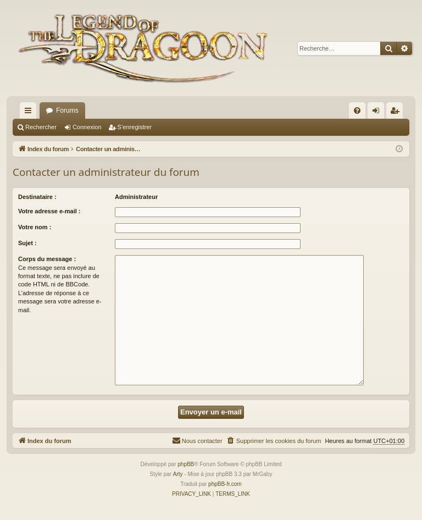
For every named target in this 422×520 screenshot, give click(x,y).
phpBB (185, 464)
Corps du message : (47, 259)
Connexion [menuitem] (378, 113)
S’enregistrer (135, 127)
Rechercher (41, 127)
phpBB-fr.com (225, 484)
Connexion (87, 127)
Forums (67, 110)
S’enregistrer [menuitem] (397, 113)
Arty (178, 474)
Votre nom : (34, 227)
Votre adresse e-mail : (49, 211)
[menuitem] (357, 110)
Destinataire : (37, 196)
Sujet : (27, 243)
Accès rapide (30, 113)
